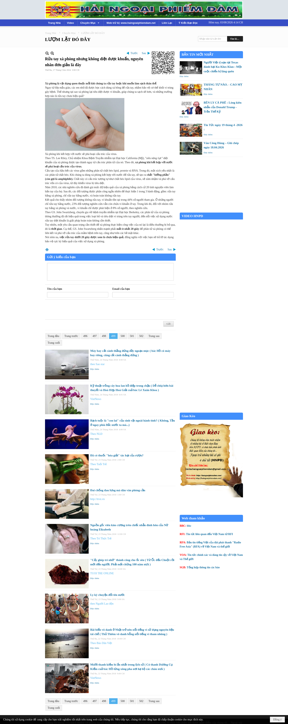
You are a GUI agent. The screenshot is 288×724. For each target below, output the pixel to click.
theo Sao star (97, 364)
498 (104, 336)
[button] (90, 22)
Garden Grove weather (211, 210)
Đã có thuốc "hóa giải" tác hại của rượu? (116, 455)
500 (123, 336)
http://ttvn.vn (97, 499)
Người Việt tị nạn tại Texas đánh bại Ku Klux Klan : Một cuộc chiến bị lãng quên (223, 67)
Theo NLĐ (96, 433)
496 (85, 336)
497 (95, 336)
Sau (144, 53)
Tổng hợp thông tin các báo (203, 567)
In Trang (47, 249)
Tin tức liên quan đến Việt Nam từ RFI (209, 534)
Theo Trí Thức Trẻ (100, 538)
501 (132, 336)
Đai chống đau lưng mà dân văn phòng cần (117, 490)
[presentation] (77, 309)
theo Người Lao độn (101, 603)
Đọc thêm (94, 369)
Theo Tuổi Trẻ (98, 464)
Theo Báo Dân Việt (101, 643)
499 (113, 336)
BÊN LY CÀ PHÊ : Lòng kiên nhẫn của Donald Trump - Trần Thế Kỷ (223, 107)
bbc (189, 525)
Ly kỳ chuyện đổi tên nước (107, 594)
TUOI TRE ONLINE (102, 573)
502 (141, 336)
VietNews (95, 399)
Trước (134, 53)
